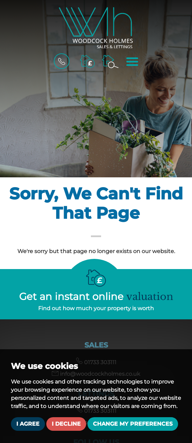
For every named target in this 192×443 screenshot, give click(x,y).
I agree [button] (27, 424)
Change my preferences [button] (133, 424)
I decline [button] (66, 424)
